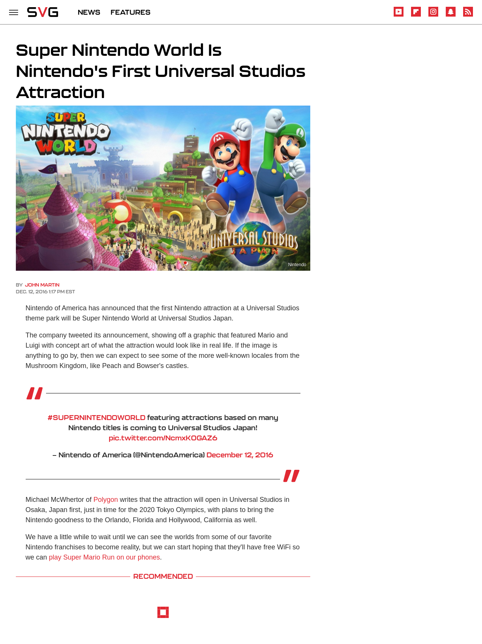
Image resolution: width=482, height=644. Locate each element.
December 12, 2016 (239, 455)
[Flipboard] (416, 15)
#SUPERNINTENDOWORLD (96, 417)
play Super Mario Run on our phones (104, 557)
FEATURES (131, 12)
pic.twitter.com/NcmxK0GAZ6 (163, 438)
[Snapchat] (451, 15)
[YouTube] (398, 15)
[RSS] (468, 15)
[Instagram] (433, 15)
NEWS (89, 12)
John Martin (42, 285)
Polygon (106, 499)
